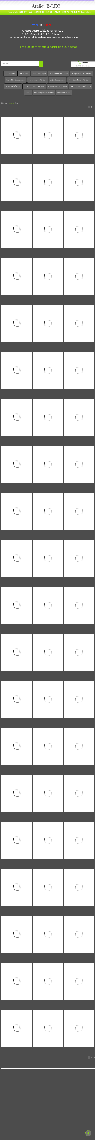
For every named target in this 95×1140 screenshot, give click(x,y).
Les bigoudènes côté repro (81, 73)
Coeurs (28, 92)
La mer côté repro (39, 73)
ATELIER (57, 12)
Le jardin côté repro (57, 80)
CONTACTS (65, 12)
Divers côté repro (64, 92)
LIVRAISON (49, 12)
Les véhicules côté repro (15, 80)
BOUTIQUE (28, 12)
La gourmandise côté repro (80, 86)
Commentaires (86, 12)
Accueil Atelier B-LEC (15, 12)
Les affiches (24, 73)
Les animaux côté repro (38, 80)
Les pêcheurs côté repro (58, 73)
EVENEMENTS (75, 12)
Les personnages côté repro (34, 86)
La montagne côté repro (57, 86)
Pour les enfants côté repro (79, 80)
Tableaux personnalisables (44, 92)
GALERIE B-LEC (38, 12)
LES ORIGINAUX (10, 73)
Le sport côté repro (13, 86)
